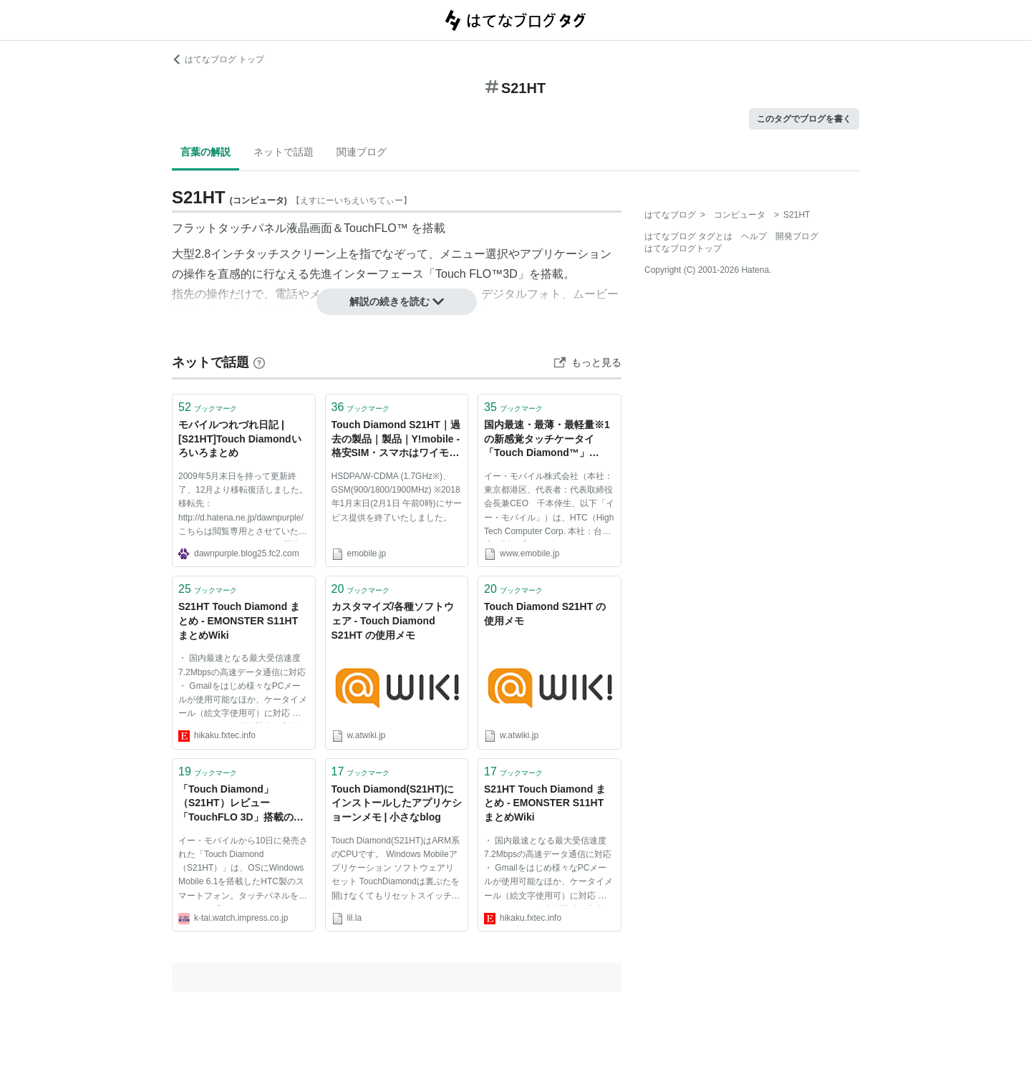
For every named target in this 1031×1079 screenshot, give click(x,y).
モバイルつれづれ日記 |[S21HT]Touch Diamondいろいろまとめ (239, 438)
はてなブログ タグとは (688, 236)
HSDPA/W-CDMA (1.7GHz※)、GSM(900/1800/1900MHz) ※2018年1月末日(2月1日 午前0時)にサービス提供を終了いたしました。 (396, 497)
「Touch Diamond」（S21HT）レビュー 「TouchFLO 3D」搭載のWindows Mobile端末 (236, 804)
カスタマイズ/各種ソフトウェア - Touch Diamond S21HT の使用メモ (393, 620)
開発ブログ (796, 236)
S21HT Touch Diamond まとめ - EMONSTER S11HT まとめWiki (239, 620)
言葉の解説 (205, 152)
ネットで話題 (283, 152)
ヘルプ (754, 236)
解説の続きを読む (396, 301)
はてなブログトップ (683, 248)
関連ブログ (362, 152)
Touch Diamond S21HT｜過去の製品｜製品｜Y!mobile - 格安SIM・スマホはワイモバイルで (395, 440)
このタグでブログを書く (804, 119)
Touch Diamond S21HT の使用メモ (545, 613)
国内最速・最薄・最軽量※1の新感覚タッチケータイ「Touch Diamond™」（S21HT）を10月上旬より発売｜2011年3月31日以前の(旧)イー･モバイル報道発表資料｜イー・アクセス (549, 440)
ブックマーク (207, 407)
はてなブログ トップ (218, 59)
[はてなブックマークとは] (259, 362)
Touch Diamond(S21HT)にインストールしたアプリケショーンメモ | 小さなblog (396, 803)
